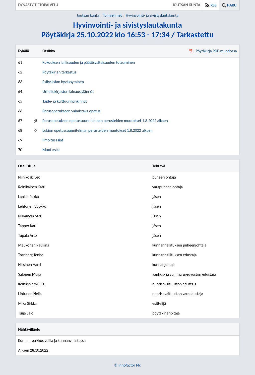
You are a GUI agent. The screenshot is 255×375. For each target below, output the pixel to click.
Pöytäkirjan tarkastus (59, 72)
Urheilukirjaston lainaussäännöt (68, 91)
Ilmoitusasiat (52, 140)
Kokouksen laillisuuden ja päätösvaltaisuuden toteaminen (88, 62)
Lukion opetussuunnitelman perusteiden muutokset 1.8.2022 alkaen (97, 130)
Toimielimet (112, 15)
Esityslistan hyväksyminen (63, 81)
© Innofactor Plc (127, 365)
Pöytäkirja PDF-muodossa (213, 51)
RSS (213, 5)
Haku (232, 5)
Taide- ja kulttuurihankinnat (64, 101)
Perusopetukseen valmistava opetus (71, 111)
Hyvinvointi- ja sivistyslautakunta (152, 15)
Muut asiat (51, 149)
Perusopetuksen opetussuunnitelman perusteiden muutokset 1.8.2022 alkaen (105, 120)
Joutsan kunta (88, 15)
